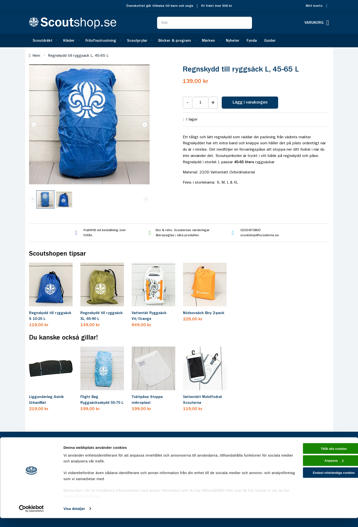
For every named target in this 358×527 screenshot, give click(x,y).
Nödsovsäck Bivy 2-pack (203, 313)
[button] (145, 124)
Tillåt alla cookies (318, 458)
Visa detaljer (74, 517)
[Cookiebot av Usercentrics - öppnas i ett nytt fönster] (31, 517)
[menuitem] (44, 40)
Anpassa (317, 472)
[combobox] (204, 23)
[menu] (179, 40)
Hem (36, 55)
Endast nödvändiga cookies (318, 485)
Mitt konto (314, 6)
